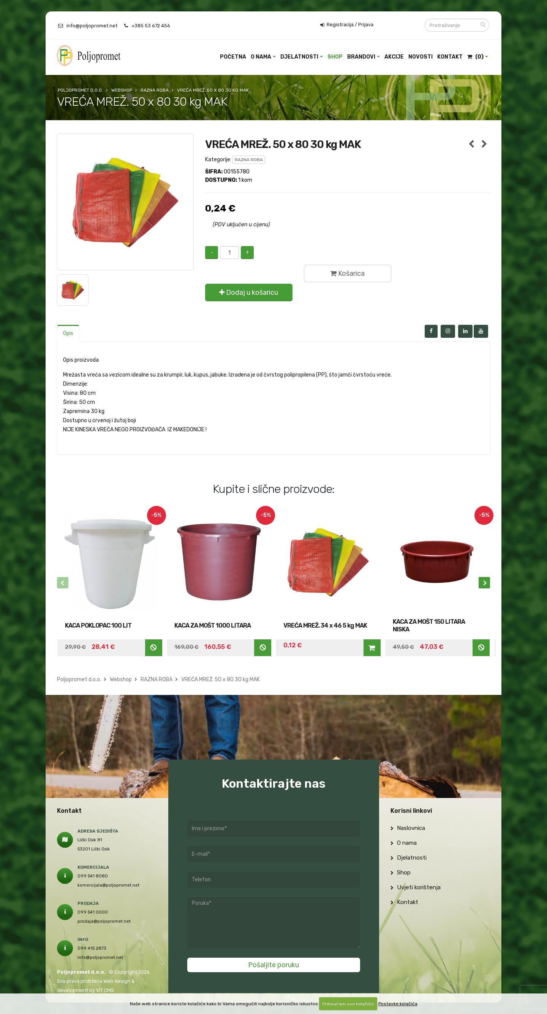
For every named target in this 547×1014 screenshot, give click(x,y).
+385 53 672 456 (150, 26)
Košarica (347, 273)
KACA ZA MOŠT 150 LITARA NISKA (429, 625)
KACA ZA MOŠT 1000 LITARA (212, 625)
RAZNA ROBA (249, 159)
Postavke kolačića (397, 1003)
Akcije (394, 57)
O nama (261, 57)
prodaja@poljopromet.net (104, 921)
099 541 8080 (92, 876)
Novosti (420, 57)
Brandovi (361, 57)
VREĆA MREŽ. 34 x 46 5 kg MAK (325, 625)
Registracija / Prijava (346, 25)
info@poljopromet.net (91, 26)
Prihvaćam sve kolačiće (348, 1003)
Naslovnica (407, 828)
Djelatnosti (299, 57)
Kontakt (450, 57)
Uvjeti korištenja (415, 887)
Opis (68, 333)
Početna (233, 57)
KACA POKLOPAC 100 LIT (98, 625)
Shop (335, 57)
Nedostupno (153, 647)
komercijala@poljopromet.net (108, 885)
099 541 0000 (92, 912)
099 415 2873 (91, 948)
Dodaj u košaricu (248, 292)
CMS (109, 990)
